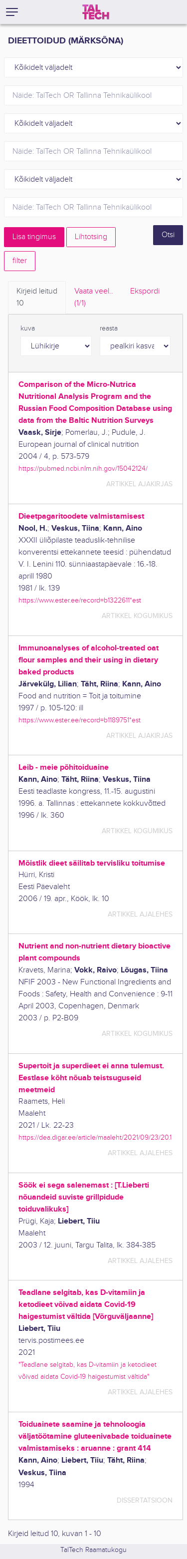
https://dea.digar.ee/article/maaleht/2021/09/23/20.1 (95, 1137)
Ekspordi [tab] (145, 291)
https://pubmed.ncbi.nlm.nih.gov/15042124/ (83, 468)
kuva (27, 328)
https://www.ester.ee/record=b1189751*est (79, 720)
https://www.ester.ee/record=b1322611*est (79, 600)
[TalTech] (96, 12)
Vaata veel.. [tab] (93, 298)
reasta (109, 328)
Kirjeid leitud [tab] (36, 298)
